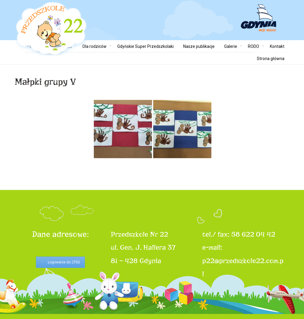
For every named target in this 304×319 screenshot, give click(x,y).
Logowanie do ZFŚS (64, 262)
